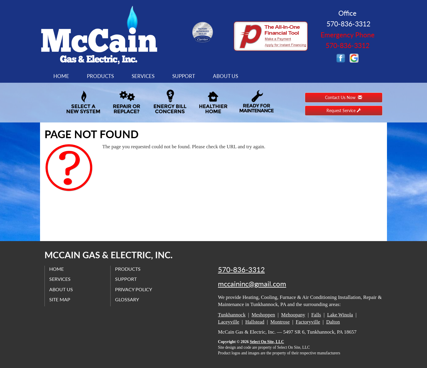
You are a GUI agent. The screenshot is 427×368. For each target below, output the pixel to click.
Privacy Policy (133, 289)
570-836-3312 (241, 269)
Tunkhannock (232, 315)
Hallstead (254, 322)
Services (143, 76)
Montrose (280, 322)
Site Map (59, 299)
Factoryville (308, 322)
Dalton (333, 322)
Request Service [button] (343, 110)
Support (183, 76)
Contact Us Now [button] (343, 97)
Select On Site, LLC (267, 342)
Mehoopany (293, 315)
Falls (316, 315)
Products (100, 76)
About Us (225, 76)
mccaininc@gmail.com (252, 284)
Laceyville (228, 322)
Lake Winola (340, 315)
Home (61, 76)
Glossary (127, 299)
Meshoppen (263, 315)
